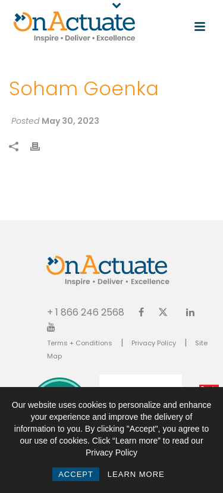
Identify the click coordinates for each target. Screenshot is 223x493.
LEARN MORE (136, 474)
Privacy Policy (153, 343)
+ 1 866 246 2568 (85, 311)
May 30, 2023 (70, 121)
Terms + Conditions (79, 343)
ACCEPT (75, 474)
